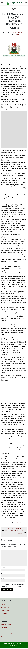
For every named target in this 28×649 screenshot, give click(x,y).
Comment (4, 527)
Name (3, 546)
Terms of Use (5, 586)
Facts (14, 9)
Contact (3, 595)
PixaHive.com (14, 624)
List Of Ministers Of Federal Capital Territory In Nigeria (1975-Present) (13, 239)
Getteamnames (5, 615)
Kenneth (18, 35)
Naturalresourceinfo (7, 612)
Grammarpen (5, 609)
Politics (8, 638)
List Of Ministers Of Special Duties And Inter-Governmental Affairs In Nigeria (13, 349)
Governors (9, 640)
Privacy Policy (5, 589)
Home (7, 635)
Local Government (11, 644)
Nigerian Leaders (6, 603)
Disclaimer (4, 592)
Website (3, 557)
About (3, 582)
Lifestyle (8, 636)
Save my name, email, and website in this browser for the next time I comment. (13, 564)
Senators (8, 642)
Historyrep (4, 606)
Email (3, 551)
